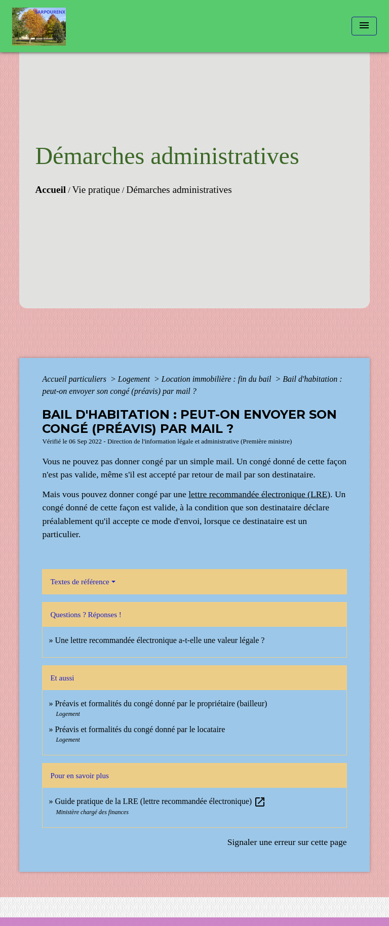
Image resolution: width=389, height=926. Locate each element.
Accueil (50, 189)
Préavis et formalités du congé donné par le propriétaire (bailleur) (161, 703)
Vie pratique (96, 189)
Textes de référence (79, 582)
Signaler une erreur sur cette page (287, 842)
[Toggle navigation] (364, 26)
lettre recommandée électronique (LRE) (259, 494)
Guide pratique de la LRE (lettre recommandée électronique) (160, 801)
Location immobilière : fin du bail (218, 379)
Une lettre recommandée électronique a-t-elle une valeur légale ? (159, 640)
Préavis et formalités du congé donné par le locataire (140, 729)
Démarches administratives (178, 189)
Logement (135, 379)
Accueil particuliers (75, 379)
